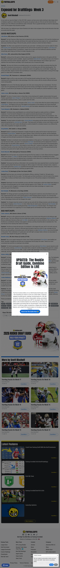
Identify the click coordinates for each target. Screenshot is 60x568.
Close (56, 564)
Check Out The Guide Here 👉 (30, 311)
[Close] (57, 555)
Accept (51, 564)
